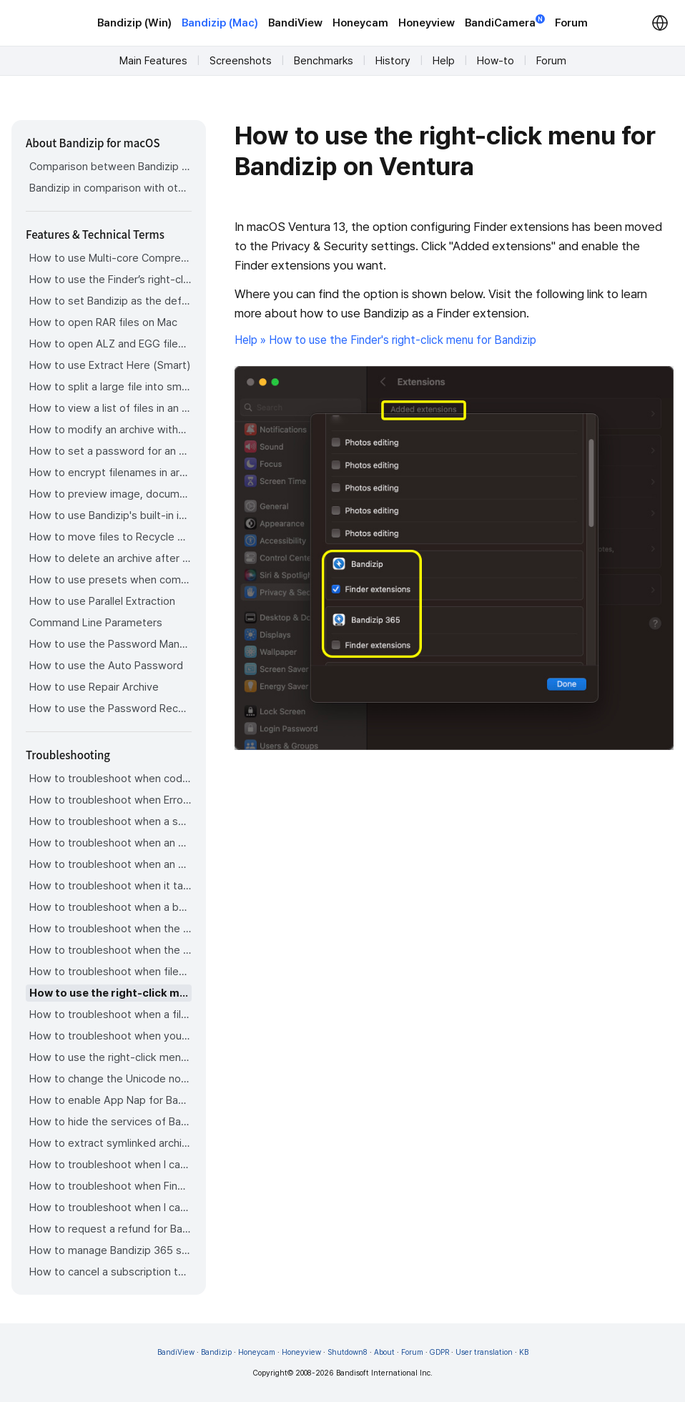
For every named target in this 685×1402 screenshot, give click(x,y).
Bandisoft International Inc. (384, 1373)
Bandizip (216, 1352)
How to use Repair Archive (94, 687)
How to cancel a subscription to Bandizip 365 (110, 1271)
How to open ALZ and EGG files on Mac (110, 343)
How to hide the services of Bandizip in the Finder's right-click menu (110, 1121)
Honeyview (426, 22)
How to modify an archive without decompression (110, 429)
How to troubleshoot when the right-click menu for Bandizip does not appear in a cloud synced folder (110, 950)
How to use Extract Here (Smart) (109, 365)
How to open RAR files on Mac (103, 322)
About (384, 1352)
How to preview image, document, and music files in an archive (110, 494)
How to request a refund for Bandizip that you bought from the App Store (110, 1229)
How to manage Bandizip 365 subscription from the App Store (110, 1250)
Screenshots (241, 60)
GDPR (439, 1352)
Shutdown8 (347, 1352)
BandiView (295, 22)
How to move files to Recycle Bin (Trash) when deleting (110, 536)
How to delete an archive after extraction (110, 558)
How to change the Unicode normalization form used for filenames (110, 1078)
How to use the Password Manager (110, 644)
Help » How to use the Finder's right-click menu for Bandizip (385, 340)
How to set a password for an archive (110, 451)
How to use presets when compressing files (110, 579)
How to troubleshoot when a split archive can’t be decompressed (110, 821)
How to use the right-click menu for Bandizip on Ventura (110, 993)
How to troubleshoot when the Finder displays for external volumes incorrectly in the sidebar (110, 928)
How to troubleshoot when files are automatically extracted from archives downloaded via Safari (110, 971)
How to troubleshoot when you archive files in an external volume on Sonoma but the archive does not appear (110, 1036)
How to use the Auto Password (106, 665)
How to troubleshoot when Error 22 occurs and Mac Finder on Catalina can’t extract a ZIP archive (110, 800)
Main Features (153, 60)
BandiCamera (505, 21)
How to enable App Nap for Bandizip (110, 1100)
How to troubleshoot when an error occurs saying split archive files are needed (110, 842)
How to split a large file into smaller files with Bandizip (110, 386)
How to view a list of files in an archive (110, 408)
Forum (571, 22)
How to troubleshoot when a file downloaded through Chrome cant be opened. (110, 1014)
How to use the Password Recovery (110, 708)
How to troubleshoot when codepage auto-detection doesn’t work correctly (110, 778)
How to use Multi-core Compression (110, 258)
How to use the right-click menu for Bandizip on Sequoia (110, 1057)
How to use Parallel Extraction (102, 601)
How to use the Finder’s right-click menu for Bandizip (110, 279)
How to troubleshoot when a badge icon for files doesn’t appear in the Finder (110, 907)
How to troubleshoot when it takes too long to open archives (110, 885)
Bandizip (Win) (134, 22)
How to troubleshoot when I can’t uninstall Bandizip (110, 1164)
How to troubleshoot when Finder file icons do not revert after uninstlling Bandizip (110, 1186)
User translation (484, 1352)
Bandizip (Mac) (220, 22)
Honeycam (360, 22)
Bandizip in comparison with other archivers (110, 188)
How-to (495, 60)
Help (444, 60)
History (392, 60)
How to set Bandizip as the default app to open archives (110, 301)
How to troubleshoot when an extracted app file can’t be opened (110, 864)
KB (523, 1352)
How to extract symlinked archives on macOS (110, 1143)
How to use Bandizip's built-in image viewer (110, 515)
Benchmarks (323, 60)
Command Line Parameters (95, 622)
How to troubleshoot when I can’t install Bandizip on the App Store (110, 1207)
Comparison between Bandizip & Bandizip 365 (110, 166)
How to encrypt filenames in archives (110, 472)
